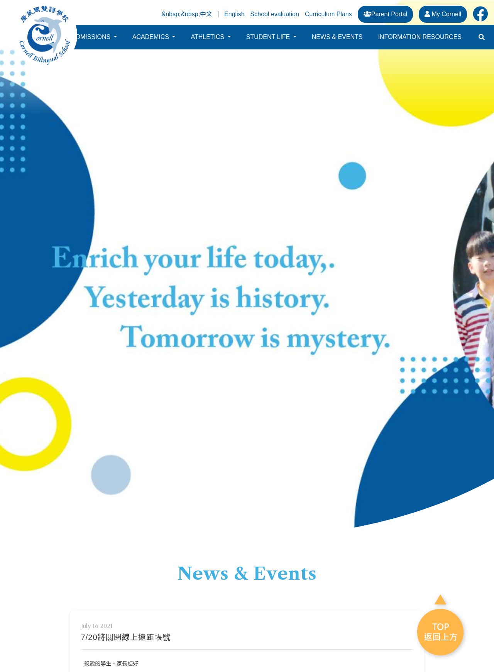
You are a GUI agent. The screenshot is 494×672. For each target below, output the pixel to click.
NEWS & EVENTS (337, 40)
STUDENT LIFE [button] (269, 40)
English (234, 14)
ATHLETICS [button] (208, 40)
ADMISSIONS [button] (92, 40)
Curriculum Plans (328, 14)
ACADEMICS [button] (151, 40)
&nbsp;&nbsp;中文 (186, 14)
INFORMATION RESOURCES (420, 40)
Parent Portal (385, 14)
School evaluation (274, 14)
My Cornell (443, 14)
